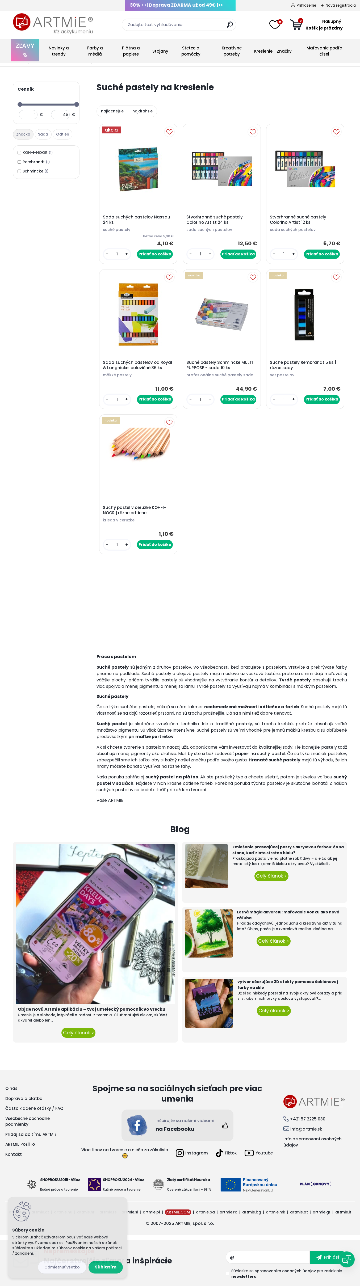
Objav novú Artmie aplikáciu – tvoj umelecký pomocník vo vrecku (91, 1009)
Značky (284, 51)
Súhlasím (105, 1267)
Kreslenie (263, 51)
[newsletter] (328, 1257)
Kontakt (13, 1154)
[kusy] (117, 254)
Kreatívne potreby (232, 51)
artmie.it (343, 1212)
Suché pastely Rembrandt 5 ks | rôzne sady (303, 365)
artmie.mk (275, 1212)
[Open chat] (347, 1259)
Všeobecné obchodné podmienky (27, 1121)
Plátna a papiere (131, 51)
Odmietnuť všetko (62, 1267)
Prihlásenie (306, 5)
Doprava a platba (24, 1098)
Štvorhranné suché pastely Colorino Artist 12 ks (298, 219)
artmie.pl (151, 1212)
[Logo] (53, 24)
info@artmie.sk (306, 1129)
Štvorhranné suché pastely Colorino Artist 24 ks (214, 219)
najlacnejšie (112, 111)
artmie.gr (321, 1212)
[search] (230, 27)
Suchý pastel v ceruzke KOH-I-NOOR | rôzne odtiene (134, 510)
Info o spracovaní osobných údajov (312, 1142)
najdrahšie (142, 111)
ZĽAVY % (25, 50)
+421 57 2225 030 (307, 1119)
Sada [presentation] (43, 134)
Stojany (160, 51)
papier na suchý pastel (260, 753)
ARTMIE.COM (178, 1212)
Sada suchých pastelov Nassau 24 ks (136, 219)
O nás (11, 1088)
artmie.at (299, 1212)
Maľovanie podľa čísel (324, 51)
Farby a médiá (95, 51)
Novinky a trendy (59, 51)
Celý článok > (78, 1033)
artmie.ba (205, 1212)
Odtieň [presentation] (62, 134)
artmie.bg (251, 1212)
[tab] (24, 134)
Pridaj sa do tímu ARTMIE (31, 1134)
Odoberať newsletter (135, 1257)
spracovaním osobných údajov (285, 1271)
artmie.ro (228, 1212)
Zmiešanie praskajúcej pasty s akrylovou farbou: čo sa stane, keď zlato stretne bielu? (288, 849)
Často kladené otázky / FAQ (34, 1108)
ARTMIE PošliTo (20, 1144)
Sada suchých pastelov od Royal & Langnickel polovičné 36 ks (137, 365)
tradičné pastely (233, 724)
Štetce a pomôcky (190, 51)
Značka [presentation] (23, 134)
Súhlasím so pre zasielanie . (286, 1273)
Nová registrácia (341, 5)
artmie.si (130, 1212)
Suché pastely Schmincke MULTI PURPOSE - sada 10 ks (219, 365)
